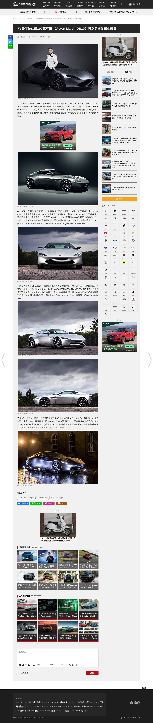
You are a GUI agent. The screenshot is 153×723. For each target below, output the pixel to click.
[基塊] (56, 665)
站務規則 (40, 718)
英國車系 (33, 498)
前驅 (59, 706)
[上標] (66, 665)
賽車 (26, 702)
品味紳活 (102, 6)
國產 (34, 706)
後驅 (63, 706)
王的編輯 (22, 37)
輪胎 (22, 702)
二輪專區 (113, 2)
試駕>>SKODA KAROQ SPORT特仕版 (124, 12)
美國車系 (47, 710)
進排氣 (92, 706)
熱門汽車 (46, 6)
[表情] (77, 665)
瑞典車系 (58, 710)
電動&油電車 (90, 2)
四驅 (67, 706)
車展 (87, 702)
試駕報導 (79, 2)
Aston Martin (23, 498)
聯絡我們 (16, 718)
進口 (38, 706)
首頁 (14, 19)
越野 (43, 706)
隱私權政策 (24, 718)
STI (97, 702)
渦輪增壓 (92, 702)
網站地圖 (32, 718)
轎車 (55, 706)
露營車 (68, 711)
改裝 (43, 702)
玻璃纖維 (85, 706)
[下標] (70, 665)
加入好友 (36, 503)
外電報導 (79, 6)
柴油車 (77, 711)
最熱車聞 (128, 72)
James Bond (43, 498)
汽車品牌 (91, 6)
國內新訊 (68, 6)
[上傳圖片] (19, 665)
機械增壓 (81, 702)
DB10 (52, 498)
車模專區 (57, 2)
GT (63, 711)
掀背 (73, 710)
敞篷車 (17, 702)
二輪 (97, 706)
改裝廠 (27, 711)
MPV (56, 702)
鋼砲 (101, 706)
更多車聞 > (119, 199)
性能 (27, 706)
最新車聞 (46, 2)
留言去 (61, 503)
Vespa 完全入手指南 (28, 12)
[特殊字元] (73, 665)
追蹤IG (48, 503)
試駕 (75, 702)
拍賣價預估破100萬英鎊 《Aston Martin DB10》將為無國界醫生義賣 (58, 19)
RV (52, 702)
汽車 (47, 706)
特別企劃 (113, 6)
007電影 (60, 498)
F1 (31, 706)
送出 (92, 673)
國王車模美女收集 (92, 12)
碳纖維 (77, 706)
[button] (24, 665)
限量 (101, 702)
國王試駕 (37, 702)
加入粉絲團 (23, 503)
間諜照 (68, 2)
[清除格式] (34, 665)
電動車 (42, 710)
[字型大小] (43, 665)
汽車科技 (102, 2)
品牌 (72, 706)
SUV (48, 702)
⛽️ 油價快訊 (60, 12)
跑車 (51, 706)
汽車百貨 (85, 711)
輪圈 (30, 702)
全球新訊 (30, 19)
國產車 (71, 702)
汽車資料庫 (58, 6)
